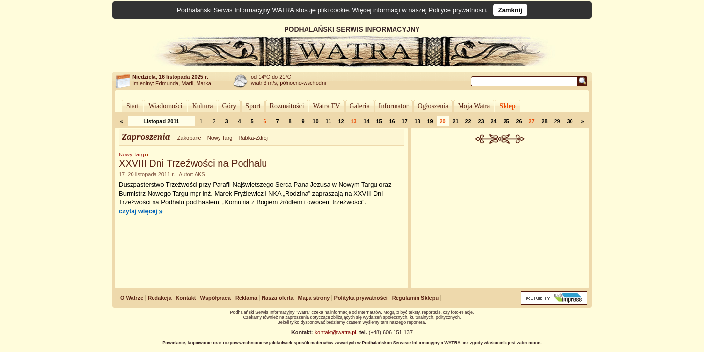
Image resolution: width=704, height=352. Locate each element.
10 (315, 121)
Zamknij (510, 10)
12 (341, 121)
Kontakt (186, 298)
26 (519, 121)
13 (353, 121)
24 (493, 121)
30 (569, 121)
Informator (394, 106)
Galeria (360, 106)
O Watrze (131, 298)
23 (481, 121)
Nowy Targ (220, 138)
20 (442, 121)
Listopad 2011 (161, 121)
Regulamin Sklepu (415, 298)
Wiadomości (165, 106)
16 (392, 121)
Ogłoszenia (433, 106)
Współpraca (215, 298)
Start (132, 106)
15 (379, 121)
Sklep (507, 106)
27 (531, 121)
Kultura (202, 106)
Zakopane (189, 138)
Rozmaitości (287, 106)
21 (455, 121)
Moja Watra (474, 106)
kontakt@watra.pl (335, 332)
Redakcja (159, 298)
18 (417, 121)
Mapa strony (314, 298)
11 (328, 121)
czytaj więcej (138, 211)
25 (506, 121)
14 (366, 121)
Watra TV (326, 106)
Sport (252, 106)
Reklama (246, 298)
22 (468, 121)
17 (404, 121)
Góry (229, 106)
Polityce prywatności (457, 10)
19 (430, 121)
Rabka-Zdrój (253, 138)
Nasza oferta (277, 298)
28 (544, 121)
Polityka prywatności (360, 298)
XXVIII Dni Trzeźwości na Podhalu (193, 163)
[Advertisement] (500, 217)
